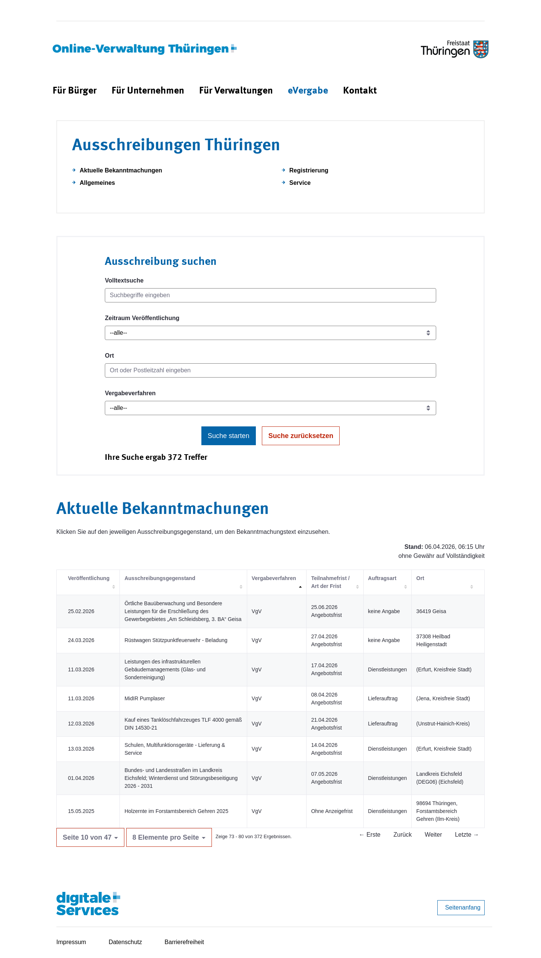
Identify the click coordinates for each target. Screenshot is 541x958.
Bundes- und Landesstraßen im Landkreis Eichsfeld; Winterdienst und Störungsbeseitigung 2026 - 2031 (180, 778)
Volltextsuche (124, 280)
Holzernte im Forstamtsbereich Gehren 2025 (176, 811)
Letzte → (467, 834)
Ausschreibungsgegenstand (159, 578)
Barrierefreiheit (184, 942)
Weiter (433, 834)
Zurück (402, 834)
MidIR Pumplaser (144, 698)
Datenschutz (125, 942)
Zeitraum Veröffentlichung (142, 318)
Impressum (71, 942)
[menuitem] (75, 91)
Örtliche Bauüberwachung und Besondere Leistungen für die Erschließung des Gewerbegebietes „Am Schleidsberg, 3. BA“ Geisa (182, 611)
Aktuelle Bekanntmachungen (121, 170)
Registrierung (308, 170)
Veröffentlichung (88, 578)
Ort (109, 355)
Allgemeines (97, 183)
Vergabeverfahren (130, 393)
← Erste (370, 834)
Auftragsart (382, 578)
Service (300, 183)
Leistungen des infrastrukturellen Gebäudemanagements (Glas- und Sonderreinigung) (165, 669)
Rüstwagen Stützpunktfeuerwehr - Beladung (175, 640)
